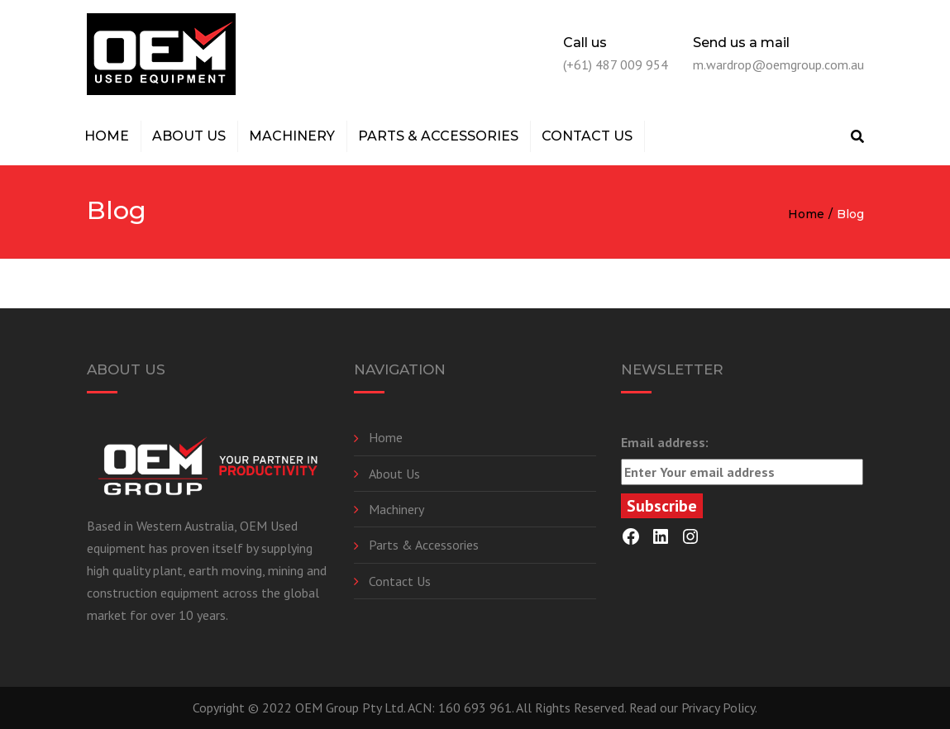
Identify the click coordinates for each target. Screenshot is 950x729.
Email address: (742, 459)
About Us (189, 136)
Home (106, 136)
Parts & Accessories (438, 136)
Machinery (292, 136)
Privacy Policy (718, 707)
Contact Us (587, 136)
